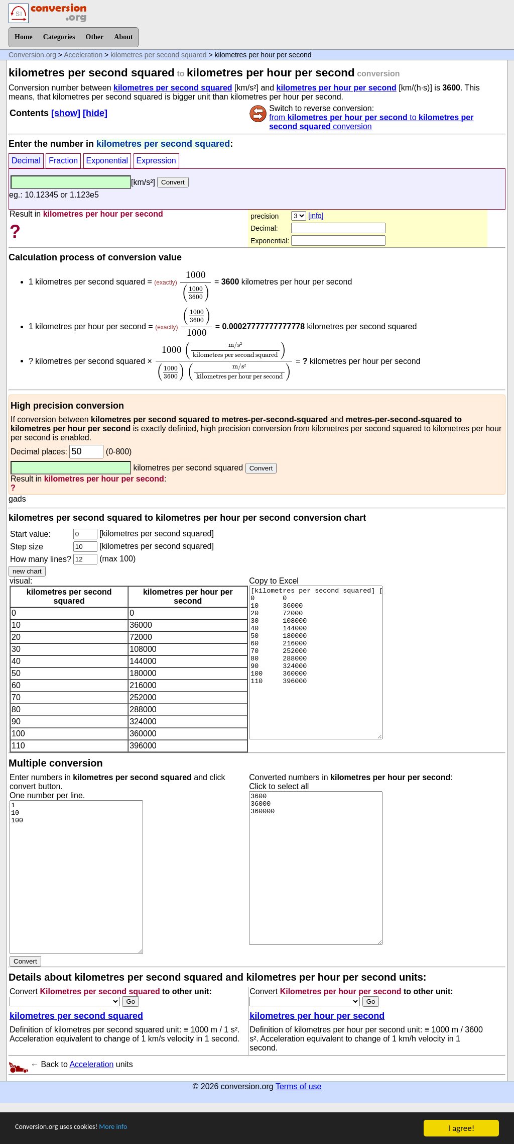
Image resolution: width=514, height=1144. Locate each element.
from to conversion (371, 122)
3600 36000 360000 (315, 868)
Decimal (26, 160)
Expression (156, 160)
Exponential (107, 160)
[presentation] (195, 287)
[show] (65, 113)
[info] (315, 216)
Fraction (63, 160)
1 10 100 (76, 877)
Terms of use (299, 1086)
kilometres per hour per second (337, 87)
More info (134, 1129)
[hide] (95, 113)
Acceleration (83, 55)
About (123, 37)
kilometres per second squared (158, 55)
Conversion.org (32, 55)
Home (24, 37)
